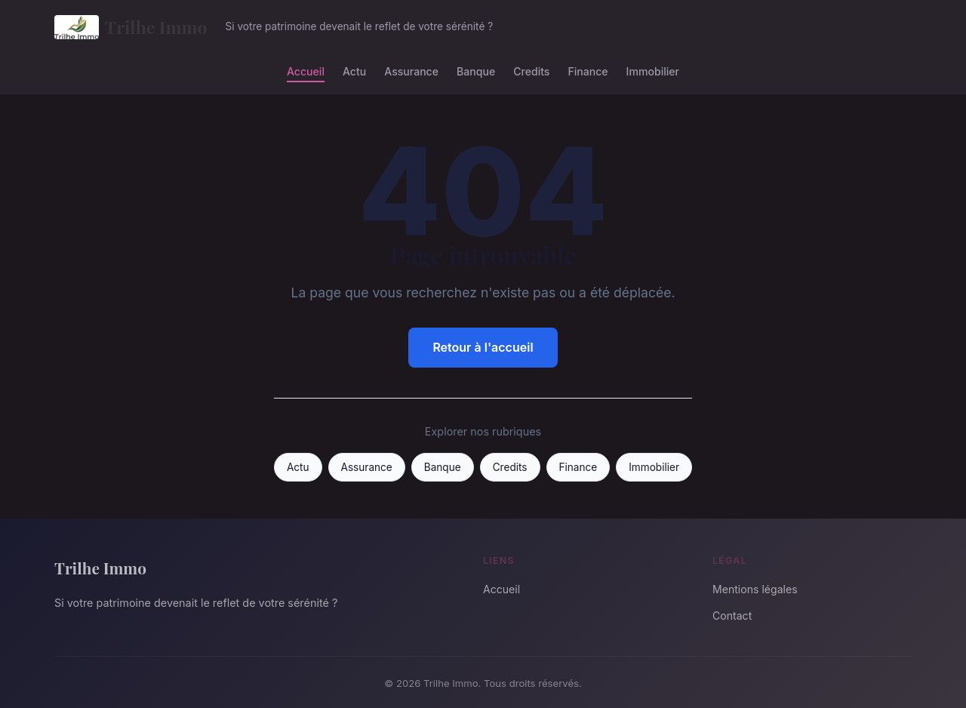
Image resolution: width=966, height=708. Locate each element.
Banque (476, 70)
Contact (732, 615)
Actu (354, 70)
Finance (588, 70)
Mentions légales (755, 589)
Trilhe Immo (131, 27)
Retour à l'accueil (482, 347)
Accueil (306, 70)
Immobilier (652, 70)
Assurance (411, 70)
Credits (531, 70)
